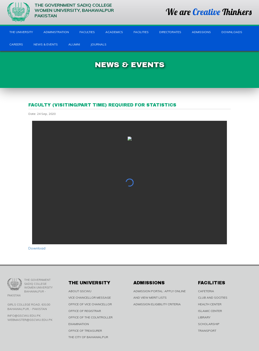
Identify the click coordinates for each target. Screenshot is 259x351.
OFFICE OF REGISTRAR (84, 311)
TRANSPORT (207, 330)
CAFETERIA (206, 291)
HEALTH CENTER (209, 304)
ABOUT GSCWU (79, 291)
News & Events (46, 44)
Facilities (141, 32)
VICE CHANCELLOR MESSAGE (89, 297)
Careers (16, 44)
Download (36, 248)
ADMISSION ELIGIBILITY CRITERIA (157, 304)
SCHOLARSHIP (208, 324)
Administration (56, 32)
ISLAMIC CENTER (210, 311)
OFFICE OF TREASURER (85, 330)
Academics (114, 32)
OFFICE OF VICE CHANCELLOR (90, 304)
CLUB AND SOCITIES (212, 297)
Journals (98, 44)
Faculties (87, 32)
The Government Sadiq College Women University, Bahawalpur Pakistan (60, 12)
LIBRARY (204, 317)
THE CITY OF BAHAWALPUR (88, 337)
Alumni (74, 44)
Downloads (231, 32)
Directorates (170, 32)
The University (21, 32)
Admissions (201, 32)
